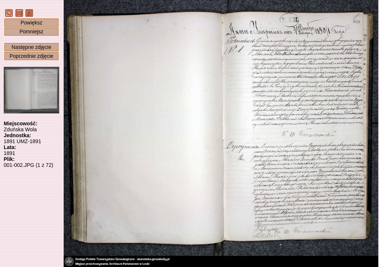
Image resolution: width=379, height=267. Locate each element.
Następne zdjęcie (31, 47)
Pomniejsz (32, 31)
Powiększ (31, 23)
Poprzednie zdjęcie (31, 56)
